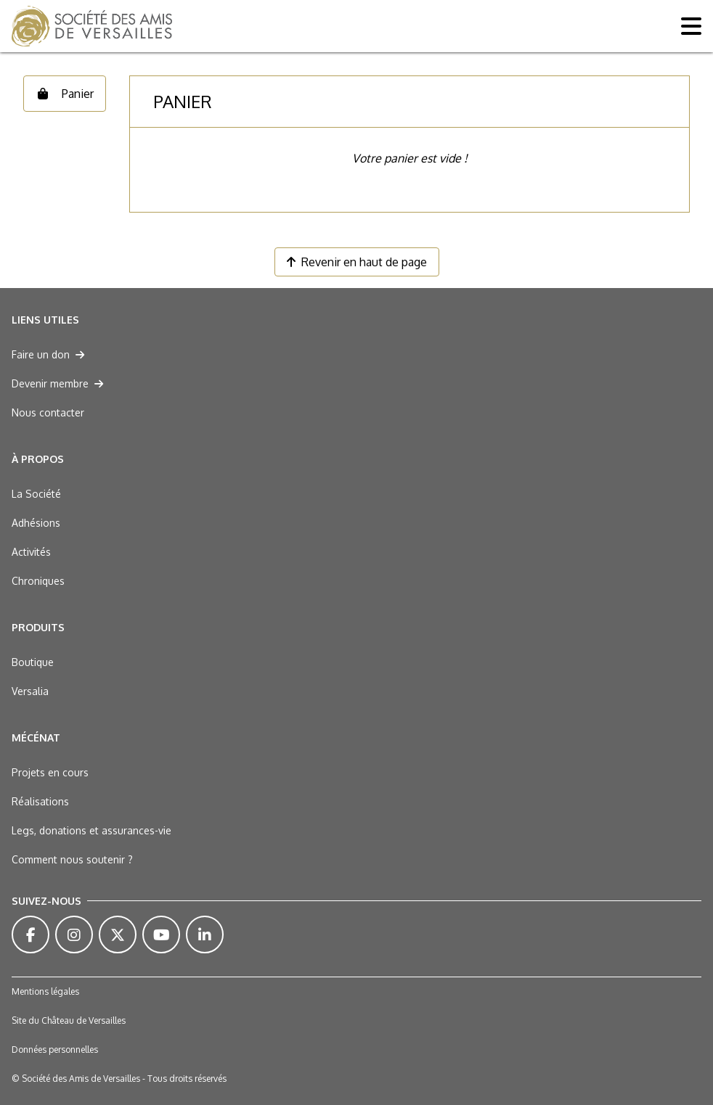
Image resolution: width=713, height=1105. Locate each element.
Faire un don (48, 354)
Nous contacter (48, 412)
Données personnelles (55, 1049)
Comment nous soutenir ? (72, 859)
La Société (36, 494)
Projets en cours (50, 772)
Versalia (30, 691)
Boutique (33, 662)
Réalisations (40, 801)
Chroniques (38, 581)
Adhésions (36, 523)
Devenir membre (57, 383)
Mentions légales (45, 991)
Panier (65, 93)
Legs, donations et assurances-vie (91, 830)
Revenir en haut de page (357, 262)
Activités (31, 552)
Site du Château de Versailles (69, 1020)
